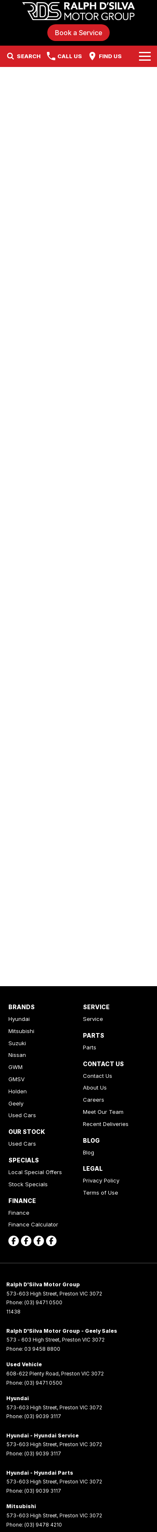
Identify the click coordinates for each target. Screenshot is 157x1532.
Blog (88, 1152)
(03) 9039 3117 (42, 1416)
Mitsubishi (21, 1031)
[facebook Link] (13, 1241)
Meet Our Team (103, 1111)
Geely (15, 1103)
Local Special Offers (35, 1172)
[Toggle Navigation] (145, 56)
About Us (95, 1087)
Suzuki (17, 1043)
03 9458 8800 (42, 1349)
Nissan (17, 1054)
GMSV (16, 1079)
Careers (93, 1099)
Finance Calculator (33, 1224)
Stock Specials (28, 1184)
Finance (18, 1212)
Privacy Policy (101, 1180)
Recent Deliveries (106, 1124)
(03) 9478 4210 (43, 1525)
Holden (17, 1091)
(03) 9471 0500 (43, 1302)
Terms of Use (100, 1192)
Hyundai (19, 1018)
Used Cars (22, 1115)
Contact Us (97, 1075)
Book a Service (78, 32)
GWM (15, 1067)
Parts (89, 1047)
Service (93, 1018)
